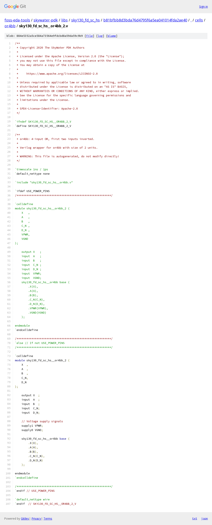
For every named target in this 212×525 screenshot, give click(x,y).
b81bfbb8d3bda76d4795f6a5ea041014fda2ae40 (145, 20)
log (100, 36)
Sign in (203, 6)
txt (194, 518)
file (89, 36)
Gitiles (25, 518)
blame (112, 36)
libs (64, 20)
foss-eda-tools (17, 20)
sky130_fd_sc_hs (85, 20)
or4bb (10, 25)
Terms (47, 518)
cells (199, 20)
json (204, 518)
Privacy (36, 518)
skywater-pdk (46, 20)
